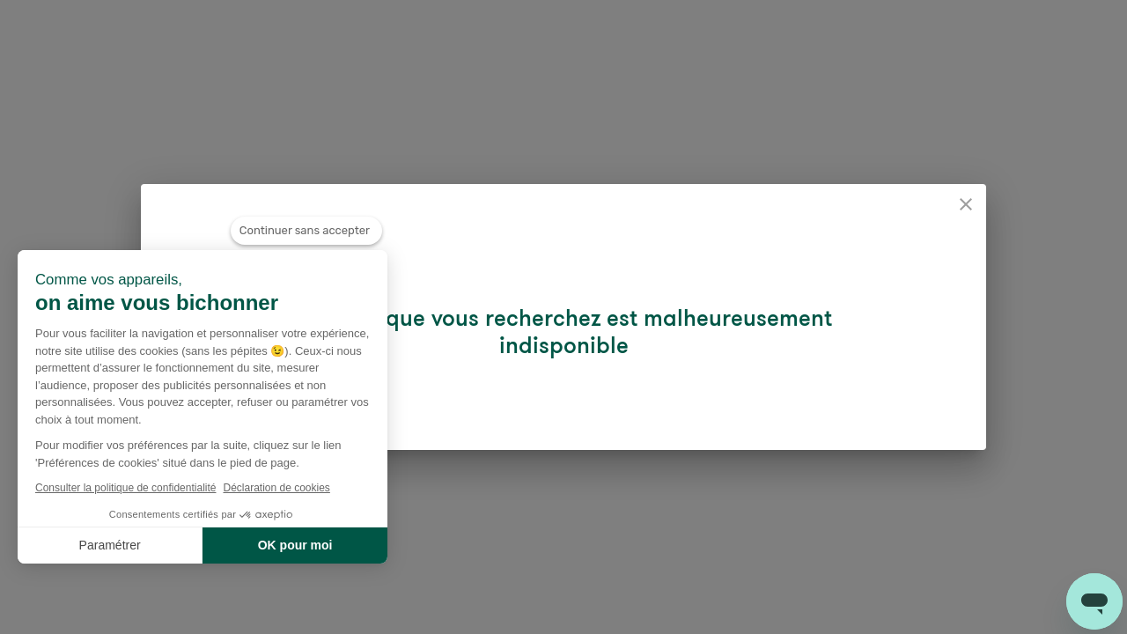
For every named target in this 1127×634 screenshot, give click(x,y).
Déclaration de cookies (276, 488)
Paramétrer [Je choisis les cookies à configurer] (110, 545)
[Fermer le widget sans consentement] (306, 231)
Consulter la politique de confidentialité (125, 488)
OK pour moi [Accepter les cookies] (295, 545)
